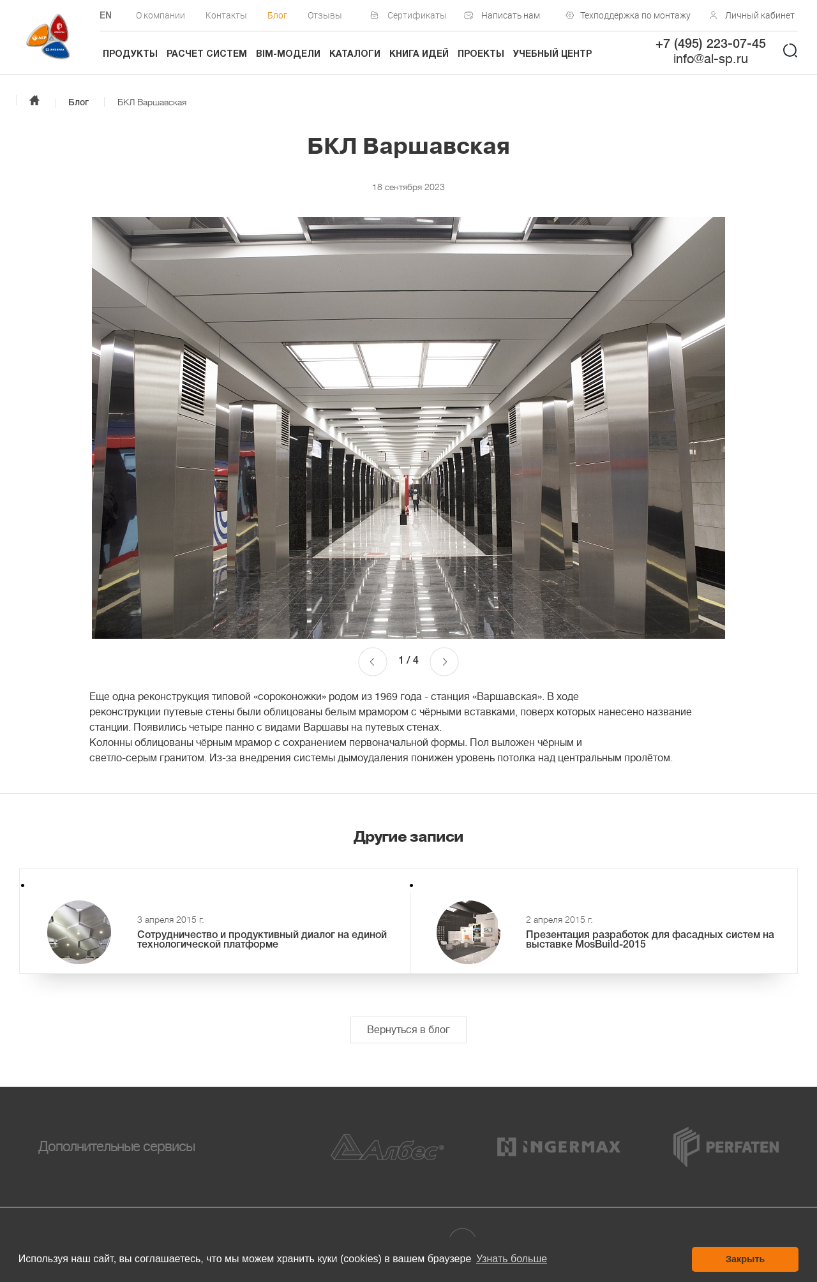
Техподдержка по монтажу (632, 15)
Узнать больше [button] (511, 1258)
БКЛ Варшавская (151, 102)
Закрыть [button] (745, 1259)
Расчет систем (207, 54)
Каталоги (354, 54)
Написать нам (510, 15)
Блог (277, 15)
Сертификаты (417, 15)
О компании (160, 15)
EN (106, 16)
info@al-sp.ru (710, 59)
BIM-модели (288, 54)
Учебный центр (552, 54)
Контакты (226, 15)
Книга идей (419, 54)
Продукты (130, 54)
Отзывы (325, 15)
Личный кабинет (760, 15)
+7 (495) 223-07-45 (711, 44)
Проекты (481, 54)
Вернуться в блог (408, 1030)
